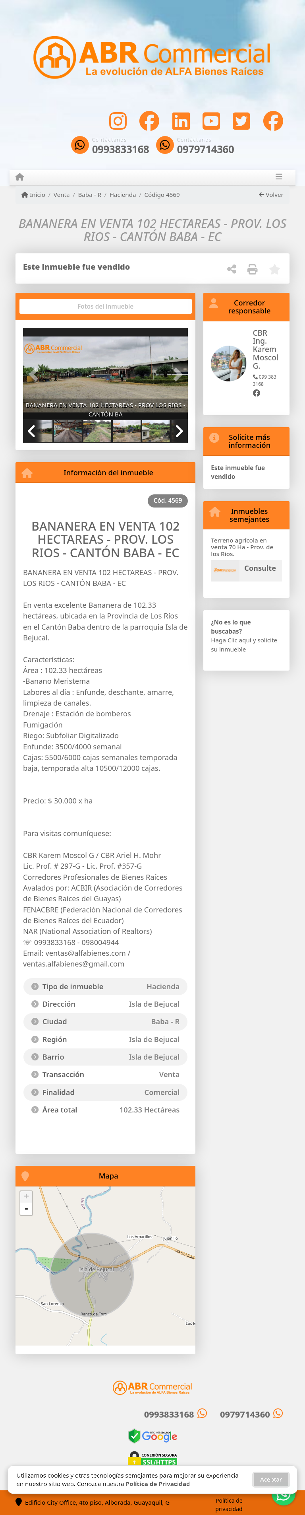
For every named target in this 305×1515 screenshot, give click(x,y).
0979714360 (205, 149)
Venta (62, 194)
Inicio (33, 194)
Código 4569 (162, 194)
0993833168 (120, 149)
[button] (35, 374)
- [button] (26, 1209)
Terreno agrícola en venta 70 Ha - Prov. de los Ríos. (242, 546)
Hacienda (123, 194)
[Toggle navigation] (279, 177)
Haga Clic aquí (231, 640)
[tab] (53, 306)
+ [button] (26, 1197)
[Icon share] (118, 120)
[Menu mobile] (19, 177)
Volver (271, 194)
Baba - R (89, 194)
